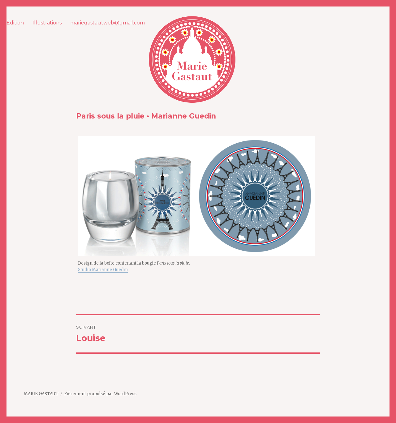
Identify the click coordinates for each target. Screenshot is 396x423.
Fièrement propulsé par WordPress (100, 393)
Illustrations (47, 23)
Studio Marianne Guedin (103, 269)
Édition (15, 23)
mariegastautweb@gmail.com (107, 23)
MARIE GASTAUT (41, 393)
